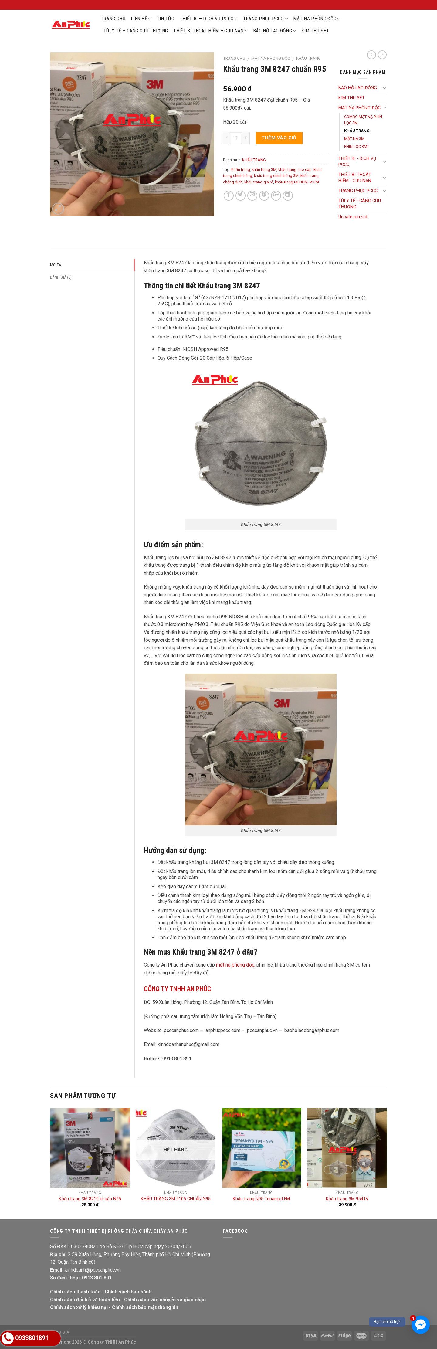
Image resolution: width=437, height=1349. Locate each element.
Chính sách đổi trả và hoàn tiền (85, 1300)
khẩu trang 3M (264, 169)
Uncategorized (352, 216)
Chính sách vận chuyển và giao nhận (165, 1300)
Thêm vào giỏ (279, 138)
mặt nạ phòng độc (235, 965)
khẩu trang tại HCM (291, 182)
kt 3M (314, 182)
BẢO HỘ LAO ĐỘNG (274, 31)
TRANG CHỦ (113, 19)
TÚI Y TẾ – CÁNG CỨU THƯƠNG (135, 31)
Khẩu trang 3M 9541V (347, 1198)
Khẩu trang (240, 169)
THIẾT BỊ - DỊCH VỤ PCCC (357, 161)
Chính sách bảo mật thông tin (145, 1307)
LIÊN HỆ (141, 19)
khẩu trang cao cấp (295, 169)
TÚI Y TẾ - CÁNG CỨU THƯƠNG (359, 203)
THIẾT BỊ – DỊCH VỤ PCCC (209, 19)
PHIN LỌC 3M (355, 146)
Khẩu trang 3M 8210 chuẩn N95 (90, 1198)
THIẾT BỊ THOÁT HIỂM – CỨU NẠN (210, 31)
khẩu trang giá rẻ (258, 182)
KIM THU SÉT (315, 31)
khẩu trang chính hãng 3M (276, 175)
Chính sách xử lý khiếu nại (79, 1307)
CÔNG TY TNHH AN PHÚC (177, 989)
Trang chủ (234, 58)
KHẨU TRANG (308, 58)
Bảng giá (59, 1332)
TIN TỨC (165, 19)
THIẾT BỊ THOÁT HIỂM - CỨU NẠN (354, 177)
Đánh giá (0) (61, 277)
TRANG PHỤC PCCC (265, 19)
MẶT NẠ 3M (354, 138)
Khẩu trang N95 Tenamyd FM (261, 1198)
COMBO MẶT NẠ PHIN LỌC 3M (363, 119)
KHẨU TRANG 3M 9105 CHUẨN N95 (176, 1198)
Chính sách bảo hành (128, 1292)
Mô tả (55, 265)
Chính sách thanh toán (75, 1292)
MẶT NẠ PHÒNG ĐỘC (316, 19)
